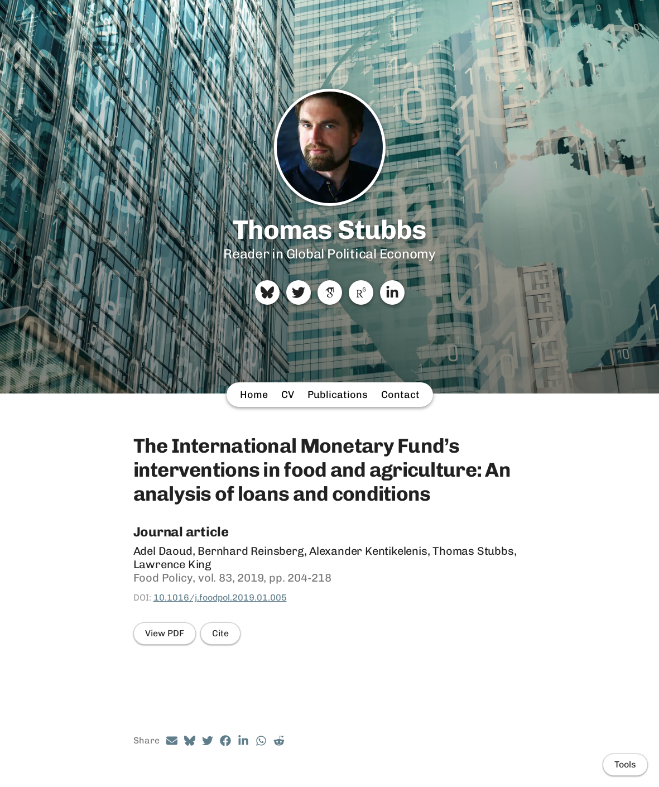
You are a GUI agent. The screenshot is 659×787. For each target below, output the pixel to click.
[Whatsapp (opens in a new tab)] (261, 740)
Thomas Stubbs (329, 230)
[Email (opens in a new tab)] (171, 740)
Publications (337, 394)
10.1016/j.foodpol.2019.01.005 (220, 597)
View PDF (164, 633)
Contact (400, 394)
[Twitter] (298, 292)
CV (287, 394)
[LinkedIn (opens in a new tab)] (243, 740)
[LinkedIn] (392, 292)
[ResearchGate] (361, 292)
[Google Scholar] (330, 292)
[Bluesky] (267, 292)
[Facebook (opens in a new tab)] (225, 740)
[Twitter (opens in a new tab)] (207, 740)
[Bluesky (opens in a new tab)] (189, 740)
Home (254, 394)
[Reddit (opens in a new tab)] (279, 740)
